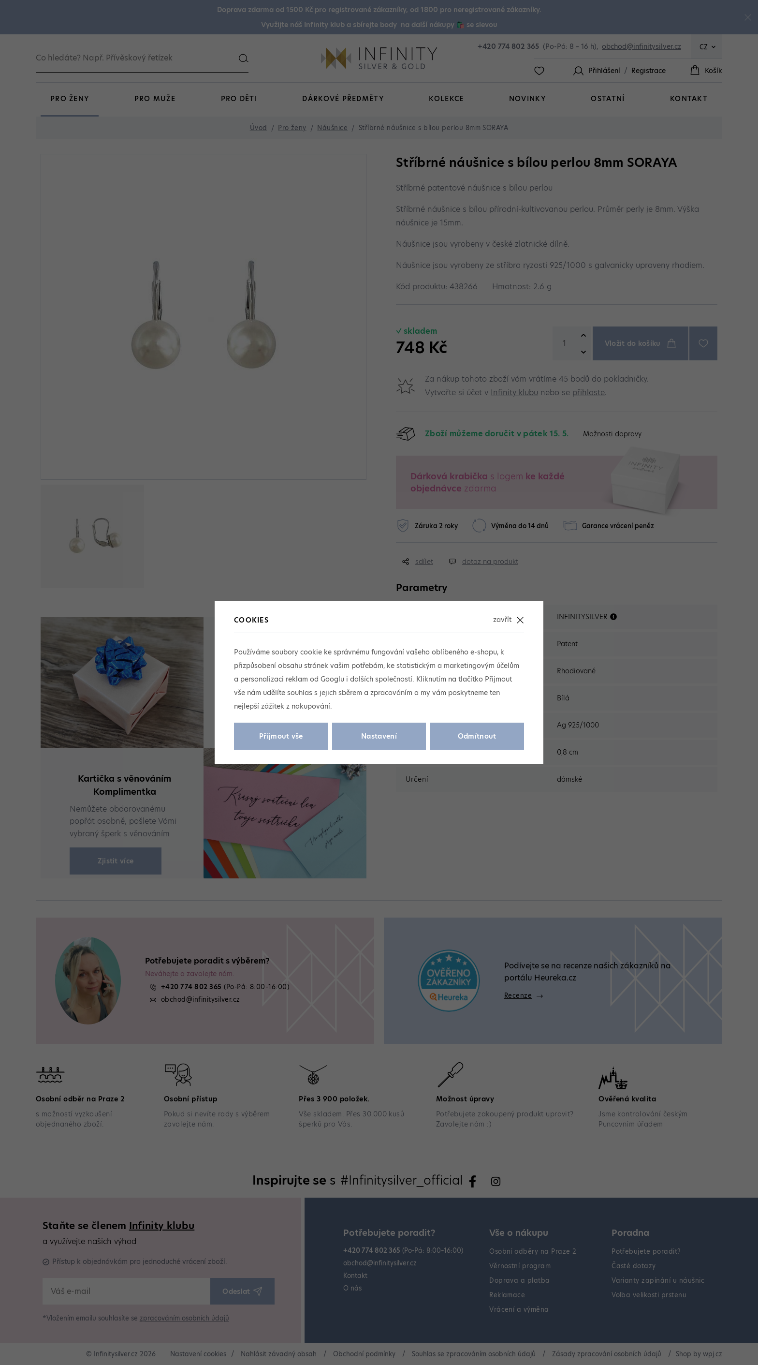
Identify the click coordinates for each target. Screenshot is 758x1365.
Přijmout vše (281, 736)
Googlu (332, 679)
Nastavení (379, 736)
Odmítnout (477, 736)
